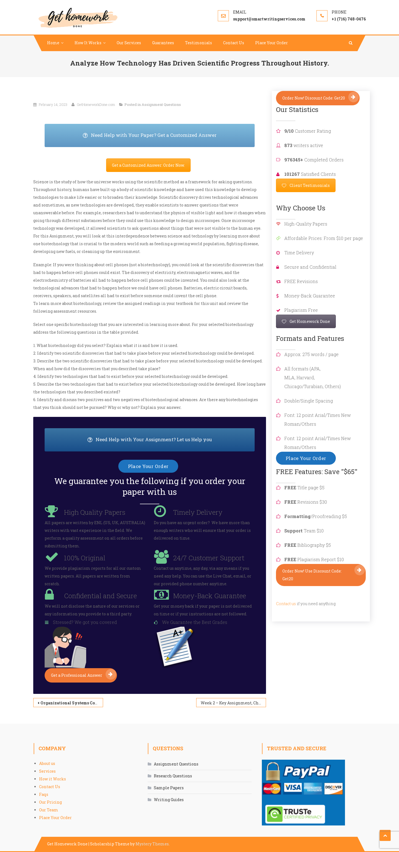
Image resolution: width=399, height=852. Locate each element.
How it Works (52, 779)
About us (47, 763)
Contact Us (233, 42)
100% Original (84, 557)
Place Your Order (271, 42)
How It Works (88, 42)
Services (47, 771)
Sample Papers (169, 787)
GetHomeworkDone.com (96, 104)
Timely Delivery (197, 512)
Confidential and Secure (100, 595)
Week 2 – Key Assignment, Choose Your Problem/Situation (233, 702)
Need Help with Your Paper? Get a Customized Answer (169, 135)
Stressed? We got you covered (85, 622)
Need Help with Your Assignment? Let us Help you (171, 439)
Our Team (48, 809)
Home (53, 42)
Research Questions (173, 775)
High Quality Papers (94, 512)
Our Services (129, 42)
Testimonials (198, 42)
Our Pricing (50, 802)
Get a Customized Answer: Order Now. (148, 165)
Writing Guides (169, 799)
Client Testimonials (306, 185)
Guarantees (163, 42)
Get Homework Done (306, 321)
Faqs (43, 794)
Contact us (286, 603)
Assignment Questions (161, 104)
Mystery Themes (152, 843)
